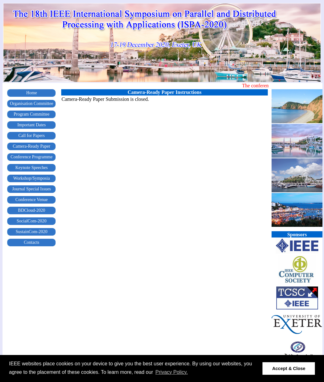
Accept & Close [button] (288, 368)
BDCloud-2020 (31, 210)
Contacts (31, 242)
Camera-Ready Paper (31, 146)
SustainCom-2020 (31, 231)
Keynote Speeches (31, 167)
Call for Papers (32, 135)
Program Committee (32, 114)
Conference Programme (31, 157)
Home (31, 92)
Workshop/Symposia (31, 178)
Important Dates (31, 125)
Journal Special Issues (31, 189)
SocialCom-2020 (31, 221)
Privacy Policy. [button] (171, 372)
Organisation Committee (31, 103)
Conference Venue (31, 199)
